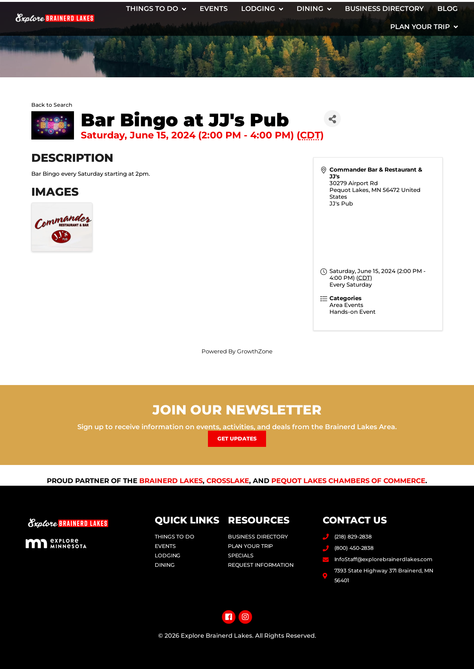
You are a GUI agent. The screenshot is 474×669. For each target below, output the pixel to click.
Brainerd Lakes (171, 481)
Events (214, 9)
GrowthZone (254, 351)
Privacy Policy (237, 648)
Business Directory (384, 9)
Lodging (262, 9)
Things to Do (156, 9)
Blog (447, 9)
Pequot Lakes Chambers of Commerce (348, 481)
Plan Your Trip (424, 27)
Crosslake (227, 481)
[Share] (332, 118)
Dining (314, 9)
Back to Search (51, 105)
